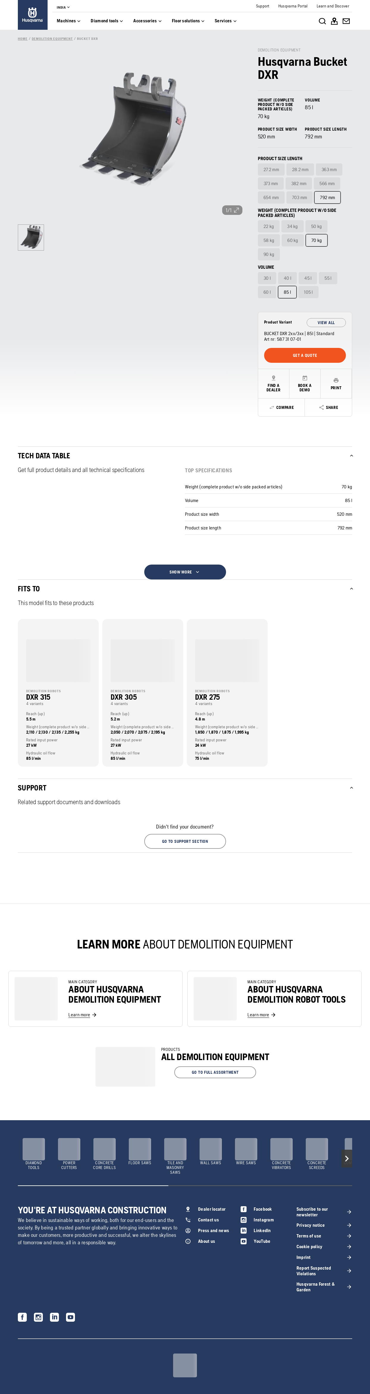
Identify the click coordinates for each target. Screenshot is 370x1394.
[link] (32, 14)
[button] (185, 841)
